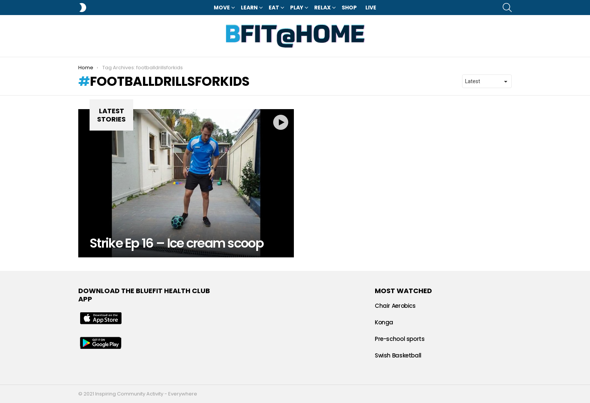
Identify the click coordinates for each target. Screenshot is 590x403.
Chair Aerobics (395, 306)
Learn (249, 7)
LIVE (370, 7)
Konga (384, 322)
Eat (274, 7)
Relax (322, 7)
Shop (349, 7)
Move (222, 7)
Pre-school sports (400, 339)
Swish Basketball (398, 355)
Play (296, 7)
